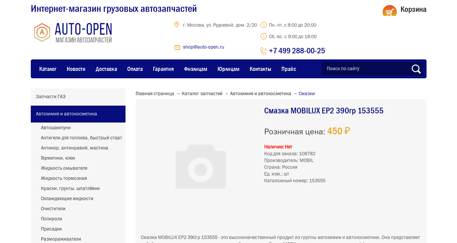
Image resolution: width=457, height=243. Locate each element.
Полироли (51, 219)
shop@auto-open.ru (203, 47)
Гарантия (163, 68)
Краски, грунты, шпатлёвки (70, 189)
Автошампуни (56, 128)
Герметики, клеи (58, 158)
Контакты (260, 68)
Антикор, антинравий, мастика (74, 148)
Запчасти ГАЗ (51, 97)
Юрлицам (228, 68)
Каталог (47, 68)
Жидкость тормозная (64, 179)
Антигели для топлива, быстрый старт (81, 138)
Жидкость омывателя (64, 168)
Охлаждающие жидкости (67, 199)
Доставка (106, 68)
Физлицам (195, 68)
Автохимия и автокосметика (66, 114)
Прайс (288, 68)
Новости (76, 68)
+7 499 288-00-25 (297, 50)
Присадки (51, 229)
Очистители (53, 209)
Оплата (135, 68)
